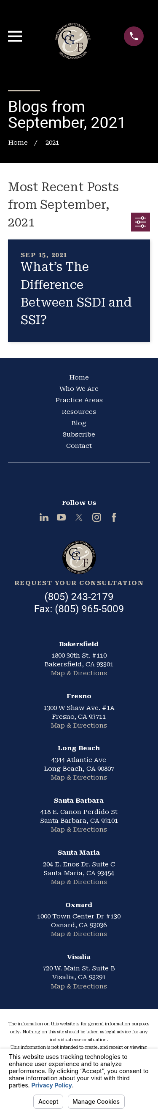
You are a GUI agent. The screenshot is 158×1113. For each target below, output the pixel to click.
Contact (79, 446)
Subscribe (78, 434)
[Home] (79, 557)
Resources (79, 412)
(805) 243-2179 (78, 597)
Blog (78, 423)
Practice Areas (79, 400)
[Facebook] (114, 517)
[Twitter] (79, 517)
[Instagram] (96, 517)
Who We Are (79, 389)
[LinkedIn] (44, 517)
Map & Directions (79, 673)
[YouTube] (61, 517)
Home (79, 377)
